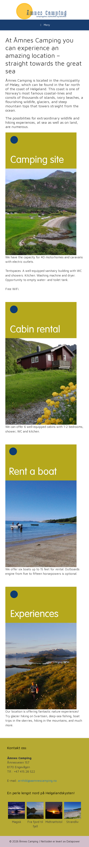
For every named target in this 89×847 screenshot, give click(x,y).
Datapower (73, 841)
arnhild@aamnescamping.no (37, 780)
